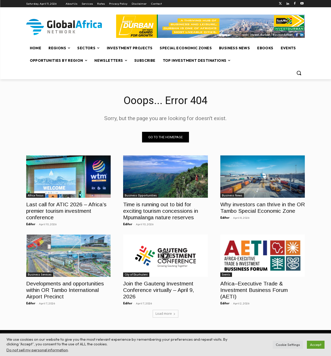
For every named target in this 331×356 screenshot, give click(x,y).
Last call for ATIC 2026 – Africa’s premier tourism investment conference (66, 210)
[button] (299, 73)
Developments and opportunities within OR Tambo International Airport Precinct (65, 290)
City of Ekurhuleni (136, 275)
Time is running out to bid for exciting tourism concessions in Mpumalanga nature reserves (160, 210)
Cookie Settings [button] (288, 345)
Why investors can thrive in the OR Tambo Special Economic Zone (262, 207)
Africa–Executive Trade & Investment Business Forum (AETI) (254, 290)
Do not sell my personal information (37, 349)
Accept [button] (315, 345)
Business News (232, 195)
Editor (30, 224)
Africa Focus (36, 195)
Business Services (40, 275)
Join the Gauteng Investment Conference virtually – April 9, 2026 (158, 290)
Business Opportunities (141, 195)
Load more (165, 313)
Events (226, 275)
